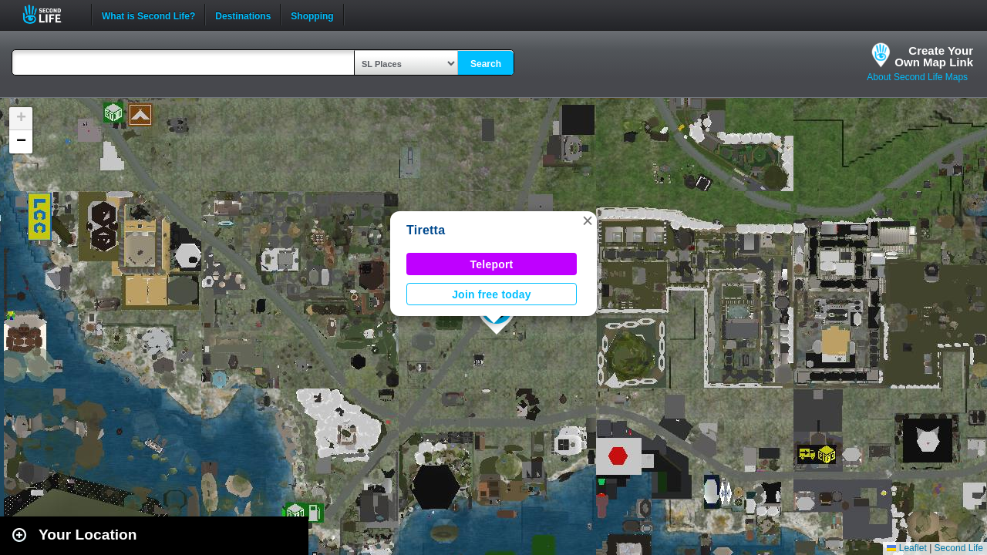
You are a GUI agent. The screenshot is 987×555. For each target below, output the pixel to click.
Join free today (491, 294)
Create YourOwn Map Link (933, 56)
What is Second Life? (148, 14)
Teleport (492, 264)
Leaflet (906, 548)
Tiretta (425, 230)
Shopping (312, 14)
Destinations (243, 14)
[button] (587, 220)
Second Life (50, 14)
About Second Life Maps (917, 77)
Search (485, 64)
